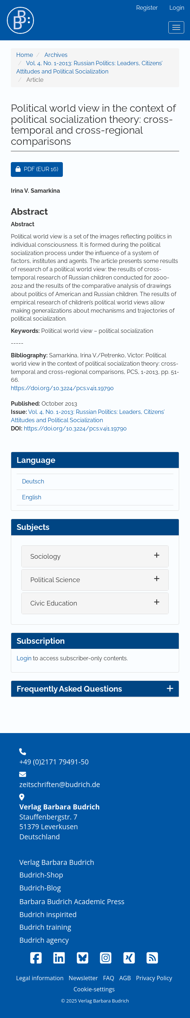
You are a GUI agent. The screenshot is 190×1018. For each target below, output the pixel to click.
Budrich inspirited (48, 914)
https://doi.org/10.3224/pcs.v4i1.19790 (62, 388)
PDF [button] (39, 169)
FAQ (108, 978)
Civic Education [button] (53, 603)
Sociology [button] (45, 556)
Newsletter (83, 978)
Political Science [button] (55, 580)
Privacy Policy (154, 978)
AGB (125, 978)
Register (147, 7)
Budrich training (45, 927)
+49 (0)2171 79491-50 (53, 762)
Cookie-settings (94, 989)
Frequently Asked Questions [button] (95, 688)
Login (176, 7)
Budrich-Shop (41, 875)
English (31, 497)
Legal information (40, 978)
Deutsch (33, 481)
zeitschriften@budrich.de (59, 784)
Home (24, 55)
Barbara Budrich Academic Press (71, 901)
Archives (56, 55)
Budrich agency (44, 940)
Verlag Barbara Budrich (56, 862)
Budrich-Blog (40, 888)
